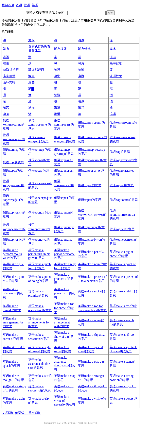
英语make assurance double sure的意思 (39, 363)
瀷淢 (81, 101)
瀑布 (6, 48)
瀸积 (81, 107)
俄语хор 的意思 (13, 162)
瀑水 (113, 48)
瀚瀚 (81, 69)
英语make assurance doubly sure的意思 (64, 363)
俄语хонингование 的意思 (39, 124)
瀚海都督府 (36, 69)
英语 (35, 5)
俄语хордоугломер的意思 (13, 185)
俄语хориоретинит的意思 (39, 229)
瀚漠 (57, 69)
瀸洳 (31, 107)
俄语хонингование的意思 (14, 124)
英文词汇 (34, 413)
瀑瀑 (6, 57)
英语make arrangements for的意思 (39, 322)
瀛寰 (31, 76)
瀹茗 (6, 114)
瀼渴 (113, 114)
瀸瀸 (57, 107)
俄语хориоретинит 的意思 (14, 229)
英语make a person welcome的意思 (64, 253)
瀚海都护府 (11, 69)
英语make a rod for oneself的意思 (64, 308)
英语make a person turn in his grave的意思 (39, 253)
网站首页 (8, 5)
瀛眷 (31, 82)
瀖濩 (6, 63)
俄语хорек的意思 (89, 185)
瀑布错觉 (84, 48)
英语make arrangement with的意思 (62, 322)
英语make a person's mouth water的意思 (12, 253)
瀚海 (81, 63)
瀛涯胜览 (116, 76)
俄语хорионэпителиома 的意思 (122, 214)
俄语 (27, 5)
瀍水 (31, 40)
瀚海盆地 (116, 63)
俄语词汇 (21, 413)
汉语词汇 (8, 413)
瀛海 (81, 76)
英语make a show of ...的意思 (64, 336)
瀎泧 (81, 40)
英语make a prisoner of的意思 (13, 293)
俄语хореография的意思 (13, 200)
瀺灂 (57, 114)
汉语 (19, 5)
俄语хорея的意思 (89, 199)
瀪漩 (57, 95)
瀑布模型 (60, 48)
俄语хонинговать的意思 (64, 124)
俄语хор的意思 (120, 151)
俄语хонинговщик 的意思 (14, 139)
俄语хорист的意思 (122, 229)
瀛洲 (57, 76)
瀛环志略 (9, 82)
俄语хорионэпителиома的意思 (92, 214)
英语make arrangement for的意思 (13, 322)
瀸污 (6, 107)
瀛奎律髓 (9, 76)
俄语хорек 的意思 (122, 185)
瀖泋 (113, 57)
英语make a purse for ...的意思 (64, 293)
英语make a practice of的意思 (64, 279)
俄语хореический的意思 (64, 185)
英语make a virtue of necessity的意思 (64, 400)
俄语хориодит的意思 (124, 199)
